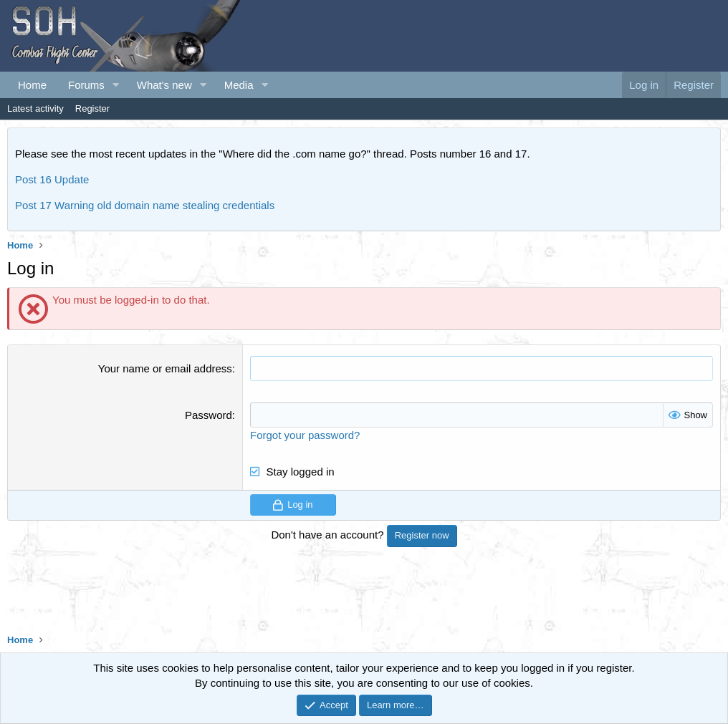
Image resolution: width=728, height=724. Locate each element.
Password (208, 415)
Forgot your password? (305, 435)
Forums (86, 85)
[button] (116, 85)
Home (32, 85)
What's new (164, 85)
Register (92, 108)
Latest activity (35, 108)
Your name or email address (165, 368)
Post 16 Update (52, 179)
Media (239, 85)
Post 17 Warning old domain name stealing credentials (144, 205)
